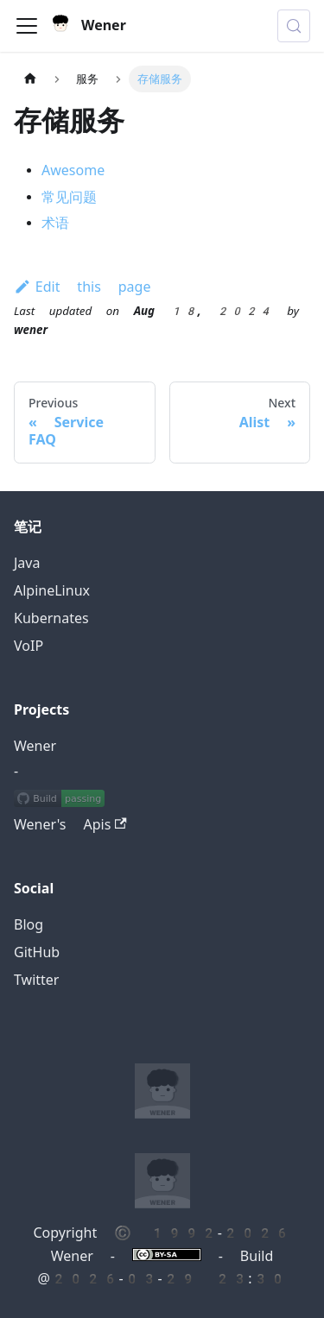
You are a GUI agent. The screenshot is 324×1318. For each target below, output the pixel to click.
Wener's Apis (70, 825)
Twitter (36, 980)
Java (27, 563)
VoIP (28, 646)
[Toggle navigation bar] (27, 26)
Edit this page (82, 287)
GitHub (37, 952)
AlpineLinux (52, 591)
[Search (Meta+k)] (293, 25)
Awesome (73, 170)
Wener (35, 746)
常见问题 (69, 197)
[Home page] (30, 79)
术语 (55, 223)
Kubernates (51, 618)
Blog (28, 925)
